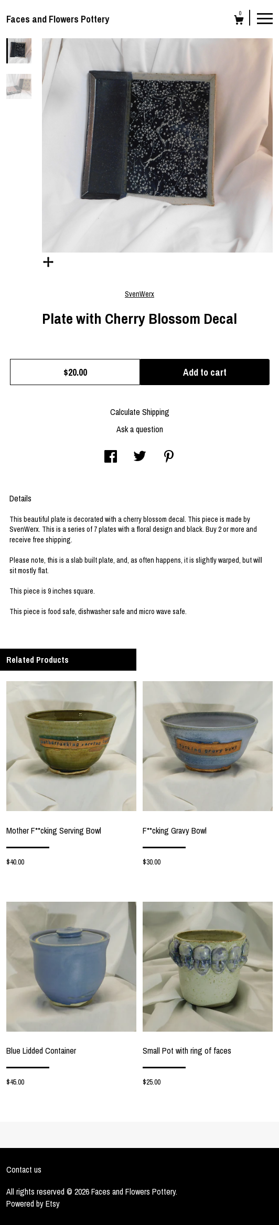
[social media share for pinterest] (169, 457)
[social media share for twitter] (140, 457)
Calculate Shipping (139, 412)
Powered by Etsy (33, 1203)
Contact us (23, 1169)
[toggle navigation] (265, 18)
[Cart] (239, 21)
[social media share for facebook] (110, 457)
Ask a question (139, 429)
